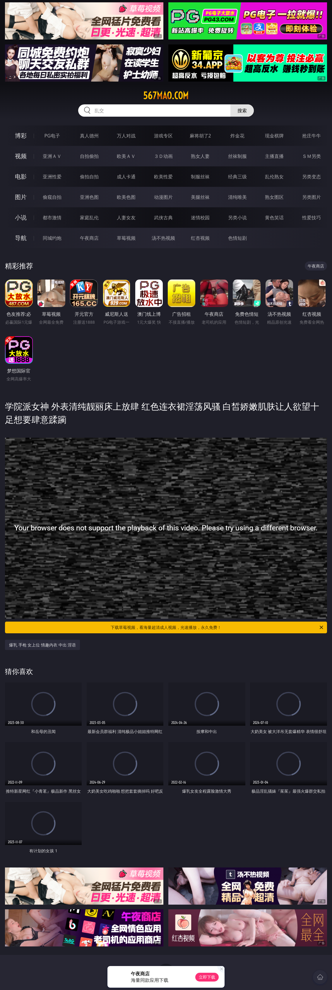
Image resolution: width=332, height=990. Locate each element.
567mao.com (166, 95)
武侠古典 (163, 217)
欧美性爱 (163, 176)
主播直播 (274, 156)
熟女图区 (274, 197)
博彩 (21, 135)
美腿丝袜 (200, 197)
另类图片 (311, 197)
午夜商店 (89, 238)
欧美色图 (126, 197)
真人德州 (89, 135)
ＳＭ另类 (311, 156)
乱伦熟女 (274, 176)
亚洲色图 (89, 197)
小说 (21, 217)
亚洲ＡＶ (52, 156)
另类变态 (311, 176)
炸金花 (237, 135)
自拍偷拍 (89, 156)
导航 (21, 238)
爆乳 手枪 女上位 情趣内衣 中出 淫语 (42, 645)
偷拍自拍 (89, 176)
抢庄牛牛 (311, 135)
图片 (21, 197)
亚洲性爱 (52, 176)
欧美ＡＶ (126, 156)
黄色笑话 (274, 217)
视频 (21, 156)
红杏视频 (200, 238)
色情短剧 (237, 238)
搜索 (242, 110)
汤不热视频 (163, 238)
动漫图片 (163, 197)
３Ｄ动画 (163, 156)
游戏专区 (163, 135)
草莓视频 (126, 238)
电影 (21, 176)
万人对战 (126, 135)
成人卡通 (126, 176)
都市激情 (52, 217)
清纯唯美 (237, 197)
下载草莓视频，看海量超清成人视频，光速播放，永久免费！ (217, 627)
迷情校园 (200, 217)
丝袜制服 (237, 156)
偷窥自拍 (52, 197)
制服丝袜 (200, 176)
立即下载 (207, 977)
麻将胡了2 (200, 135)
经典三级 (237, 176)
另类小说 (237, 217)
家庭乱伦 (89, 217)
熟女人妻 (200, 156)
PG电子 (52, 135)
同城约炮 (52, 238)
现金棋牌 (274, 135)
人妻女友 (126, 217)
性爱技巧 (311, 217)
